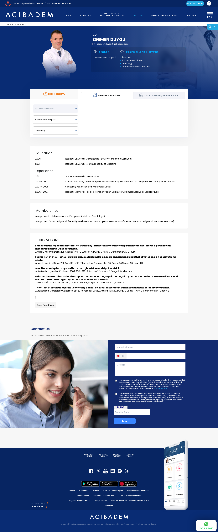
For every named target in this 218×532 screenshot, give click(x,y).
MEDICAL (117, 456)
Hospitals (83, 490)
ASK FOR (130, 456)
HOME (68, 15)
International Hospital (105, 57)
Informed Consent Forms (104, 495)
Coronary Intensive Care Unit (136, 66)
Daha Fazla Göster (46, 305)
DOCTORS (138, 15)
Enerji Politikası (100, 500)
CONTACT (191, 15)
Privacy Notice (160, 388)
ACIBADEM (195, 3)
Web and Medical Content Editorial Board (130, 500)
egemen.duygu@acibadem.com (110, 44)
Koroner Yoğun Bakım (132, 60)
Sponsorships (83, 495)
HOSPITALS (85, 15)
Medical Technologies (113, 490)
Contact (109, 505)
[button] (121, 356)
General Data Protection (131, 495)
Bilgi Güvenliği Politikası (79, 500)
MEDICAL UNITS (112, 14)
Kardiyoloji (126, 57)
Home (72, 490)
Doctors (95, 490)
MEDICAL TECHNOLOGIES (164, 15)
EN (214, 26)
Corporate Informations (138, 490)
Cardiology (127, 63)
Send (124, 421)
